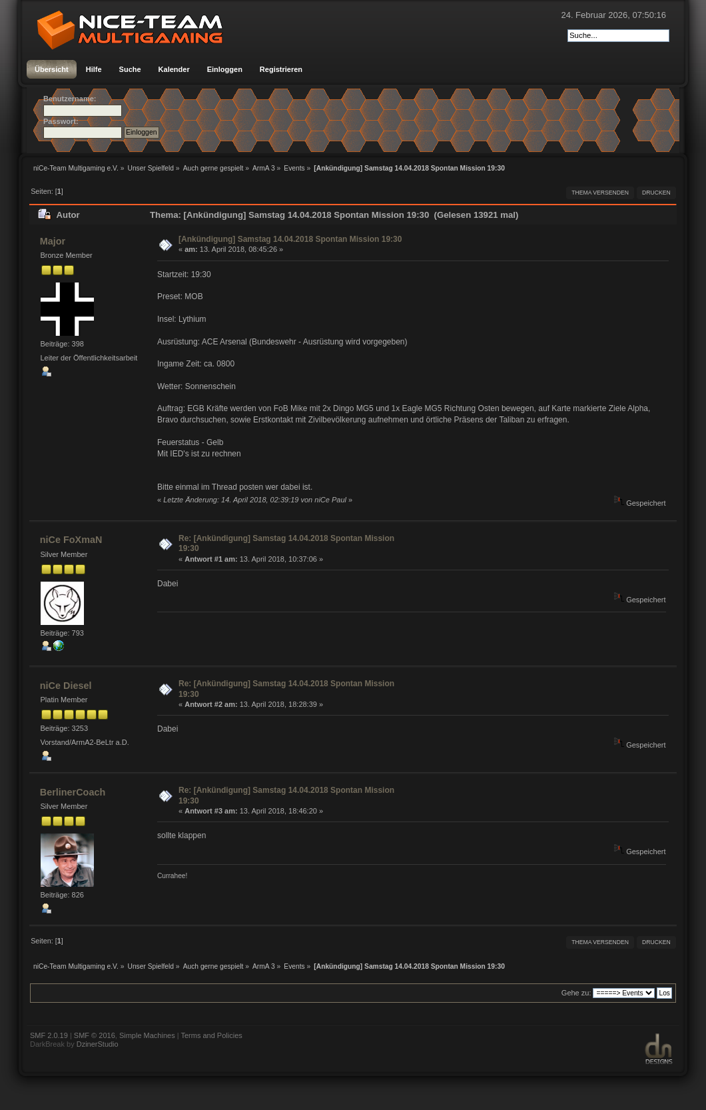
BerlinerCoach (72, 792)
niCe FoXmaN (71, 539)
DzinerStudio (98, 1044)
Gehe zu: (576, 993)
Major (52, 241)
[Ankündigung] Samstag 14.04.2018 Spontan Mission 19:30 (290, 239)
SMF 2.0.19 (49, 1035)
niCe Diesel (66, 685)
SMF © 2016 (94, 1035)
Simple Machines (147, 1035)
